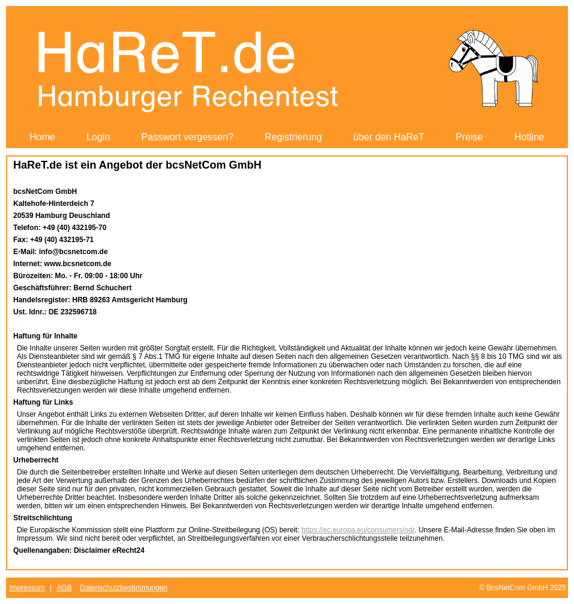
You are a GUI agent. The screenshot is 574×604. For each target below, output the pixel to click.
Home (42, 137)
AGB (64, 588)
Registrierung (293, 137)
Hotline (529, 137)
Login (98, 137)
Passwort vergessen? (187, 137)
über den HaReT (388, 137)
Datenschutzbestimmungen (123, 588)
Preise (469, 137)
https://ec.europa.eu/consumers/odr (358, 530)
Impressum (27, 588)
